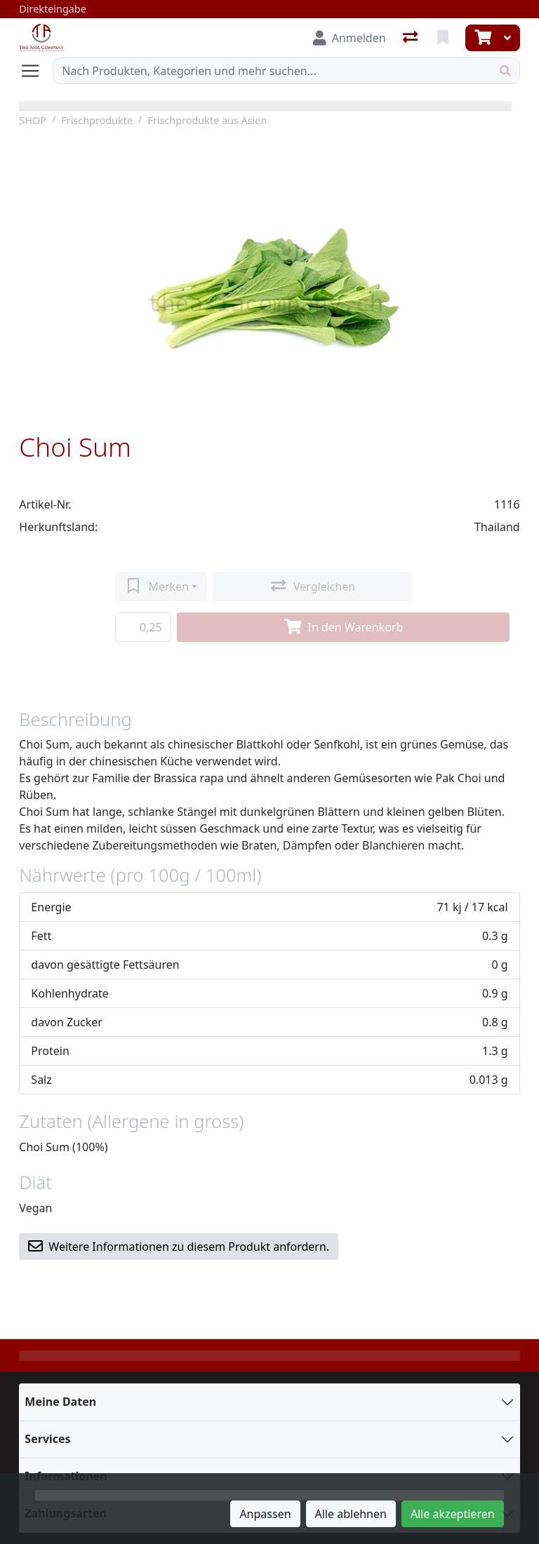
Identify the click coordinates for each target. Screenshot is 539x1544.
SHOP (32, 120)
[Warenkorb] (481, 38)
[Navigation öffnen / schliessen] (36, 71)
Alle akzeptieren (453, 1514)
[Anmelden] (349, 38)
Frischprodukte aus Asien (207, 120)
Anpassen (265, 1514)
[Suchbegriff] (272, 71)
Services (47, 1438)
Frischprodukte (97, 120)
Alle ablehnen (351, 1514)
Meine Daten (60, 1401)
